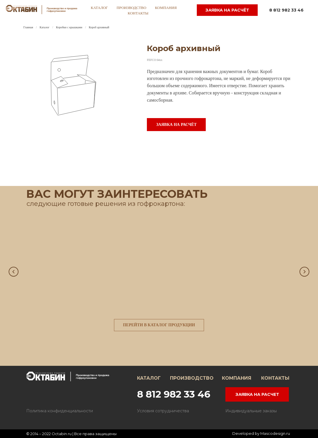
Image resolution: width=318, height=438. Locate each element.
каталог (99, 7)
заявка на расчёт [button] (227, 10)
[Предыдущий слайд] (13, 272)
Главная (28, 27)
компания (166, 7)
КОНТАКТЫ (275, 378)
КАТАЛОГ (149, 378)
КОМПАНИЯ (236, 378)
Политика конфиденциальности (59, 410)
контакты (138, 13)
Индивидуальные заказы (251, 410)
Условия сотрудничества (163, 410)
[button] (176, 124)
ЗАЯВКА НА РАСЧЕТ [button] (257, 394)
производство (131, 7)
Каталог (44, 27)
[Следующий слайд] (304, 272)
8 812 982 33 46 (286, 10)
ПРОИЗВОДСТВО (192, 378)
